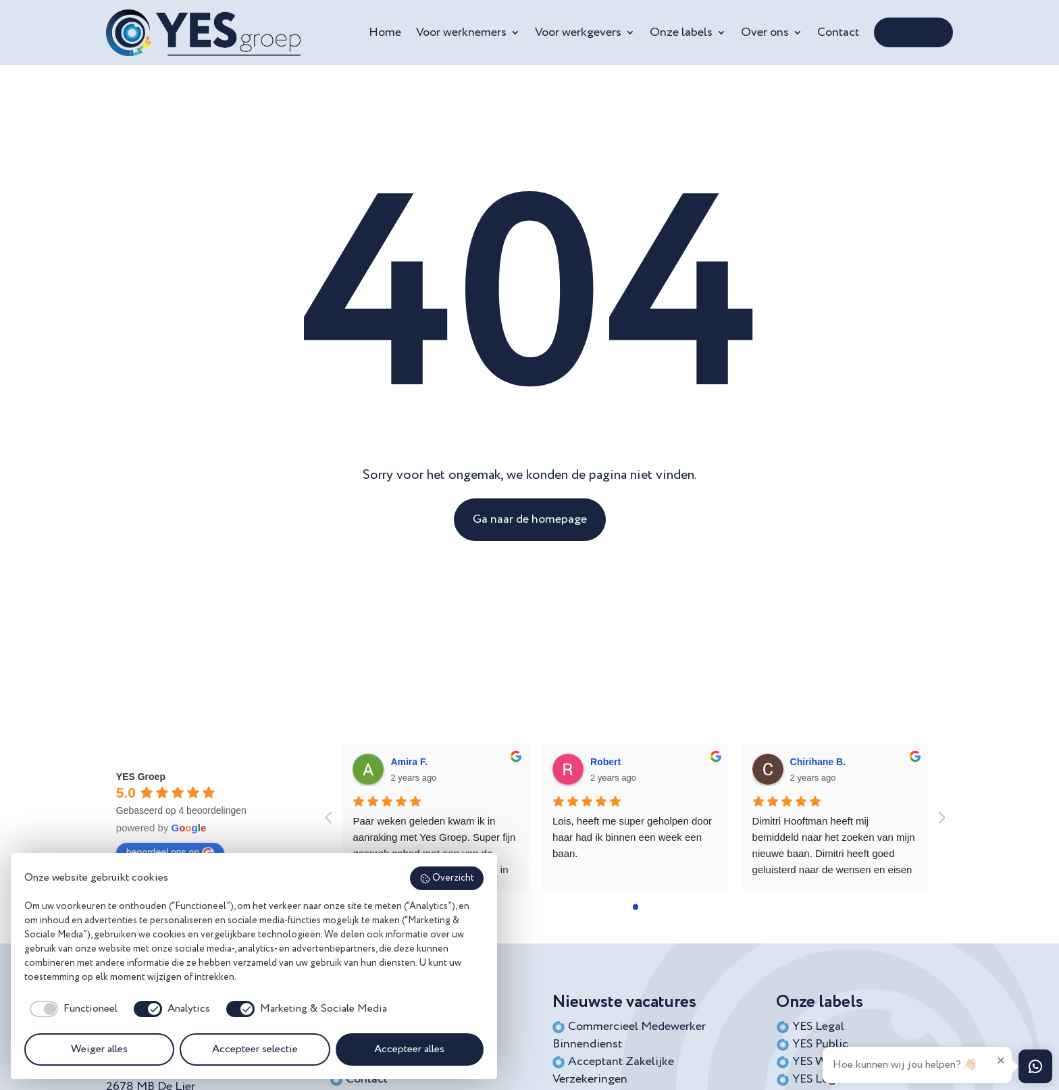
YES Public (820, 1044)
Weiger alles (99, 1049)
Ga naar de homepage (530, 519)
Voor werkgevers (578, 32)
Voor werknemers (461, 32)
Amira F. (408, 761)
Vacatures (913, 32)
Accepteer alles (409, 1049)
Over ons (765, 32)
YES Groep (140, 776)
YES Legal (818, 1026)
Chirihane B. (818, 761)
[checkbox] (71, 1009)
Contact (838, 32)
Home (385, 32)
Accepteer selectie (255, 1049)
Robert (605, 761)
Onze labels (681, 32)
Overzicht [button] (447, 879)
